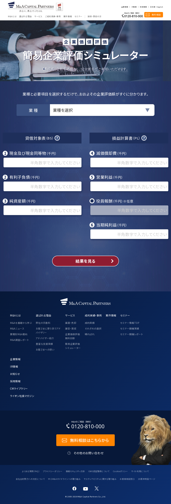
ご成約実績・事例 (53, 16)
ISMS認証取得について (99, 471)
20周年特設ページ (146, 478)
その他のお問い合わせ (89, 453)
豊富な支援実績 (44, 344)
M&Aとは (12, 16)
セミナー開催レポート (131, 334)
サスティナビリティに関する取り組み (100, 478)
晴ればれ (90, 334)
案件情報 (67, 16)
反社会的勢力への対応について (30, 478)
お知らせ (15, 374)
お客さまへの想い (45, 349)
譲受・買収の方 (94, 16)
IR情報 (133, 7)
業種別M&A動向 (19, 334)
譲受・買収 (70, 328)
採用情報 (143, 7)
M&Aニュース (17, 328)
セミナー (78, 16)
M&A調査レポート (19, 340)
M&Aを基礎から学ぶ (21, 322)
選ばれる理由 (25, 16)
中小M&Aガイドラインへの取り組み (64, 478)
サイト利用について (140, 471)
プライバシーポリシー (52, 471)
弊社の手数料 (43, 322)
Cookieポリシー (120, 471)
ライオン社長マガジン (22, 396)
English (160, 7)
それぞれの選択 (93, 328)
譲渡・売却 (70, 322)
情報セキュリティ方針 (75, 471)
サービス (38, 16)
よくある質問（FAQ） (31, 471)
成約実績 (90, 322)
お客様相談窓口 (127, 478)
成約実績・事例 (93, 315)
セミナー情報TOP (129, 322)
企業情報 (124, 7)
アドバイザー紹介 (45, 338)
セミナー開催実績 (129, 328)
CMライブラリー (19, 388)
